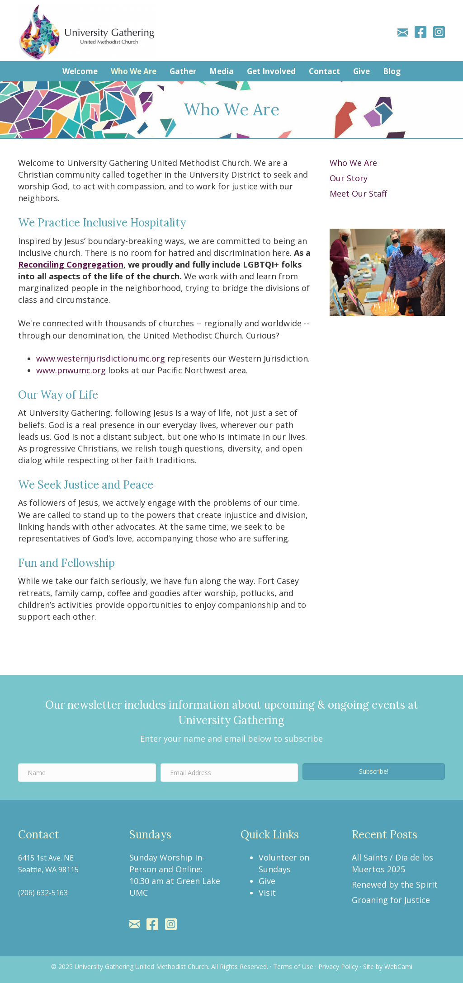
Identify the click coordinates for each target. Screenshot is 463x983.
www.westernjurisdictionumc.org (100, 358)
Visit (267, 892)
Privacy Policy (338, 966)
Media (221, 71)
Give (361, 71)
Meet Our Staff (358, 193)
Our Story (349, 178)
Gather (183, 71)
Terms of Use (293, 966)
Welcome (80, 71)
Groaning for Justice (391, 899)
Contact (324, 71)
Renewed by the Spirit (395, 884)
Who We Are (133, 71)
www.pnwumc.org (71, 370)
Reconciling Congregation (70, 264)
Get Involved (271, 71)
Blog (392, 71)
